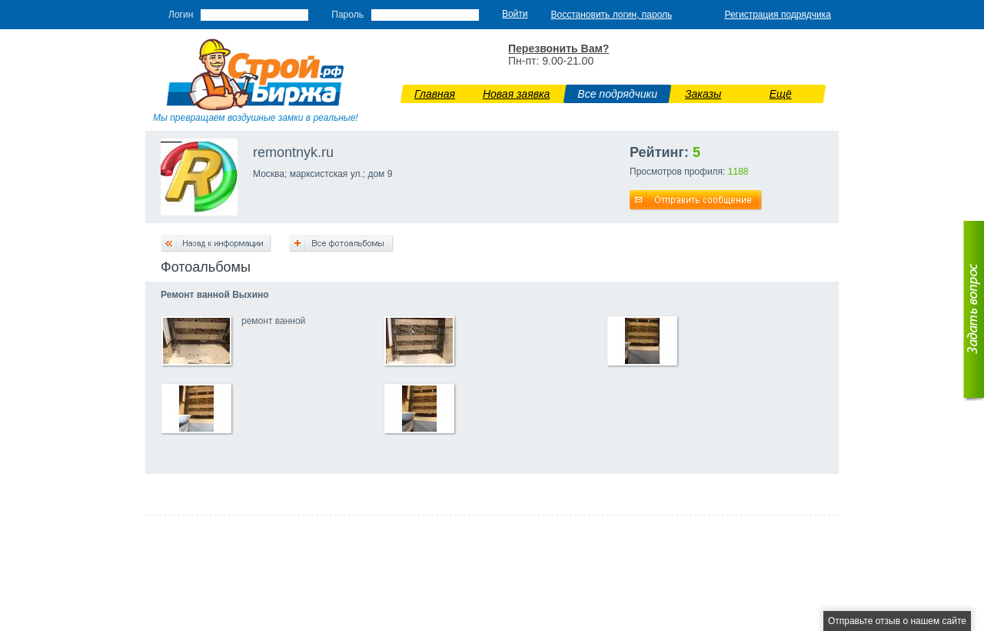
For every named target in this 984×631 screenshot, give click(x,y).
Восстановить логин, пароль (612, 14)
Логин (180, 14)
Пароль (347, 14)
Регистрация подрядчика (777, 14)
